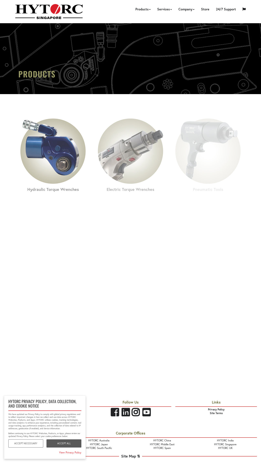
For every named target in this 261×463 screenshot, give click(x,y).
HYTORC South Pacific (99, 448)
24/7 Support (226, 9)
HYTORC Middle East (162, 444)
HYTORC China (162, 440)
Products (143, 9)
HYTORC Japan (99, 444)
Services (164, 9)
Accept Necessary (25, 443)
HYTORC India (225, 440)
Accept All (64, 443)
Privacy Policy (216, 409)
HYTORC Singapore (225, 444)
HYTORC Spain (162, 448)
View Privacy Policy (70, 452)
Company (186, 9)
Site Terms (216, 413)
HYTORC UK (225, 448)
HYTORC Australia (98, 440)
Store (205, 9)
